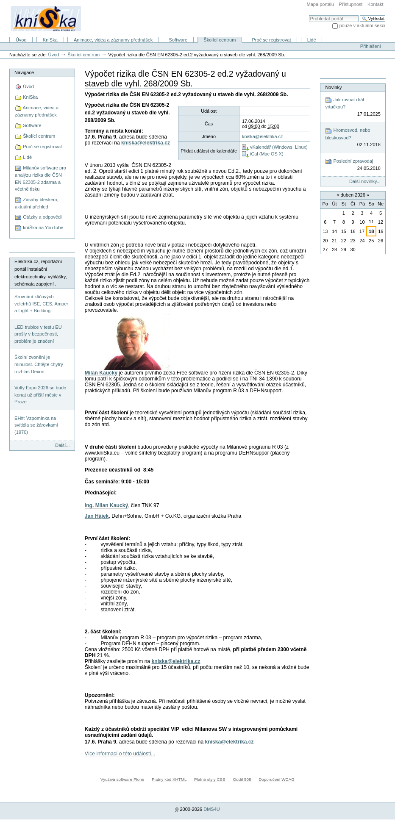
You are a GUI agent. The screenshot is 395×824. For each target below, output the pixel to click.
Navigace (24, 72)
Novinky (333, 87)
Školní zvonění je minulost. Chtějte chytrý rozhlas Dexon (38, 364)
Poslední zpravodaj (352, 165)
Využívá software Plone (122, 779)
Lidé (311, 39)
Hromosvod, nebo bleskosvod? (352, 138)
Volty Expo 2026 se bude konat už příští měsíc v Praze (40, 394)
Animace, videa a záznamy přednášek (113, 39)
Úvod (21, 39)
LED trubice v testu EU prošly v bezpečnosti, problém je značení (38, 334)
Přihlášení (370, 46)
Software (178, 39)
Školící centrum (219, 39)
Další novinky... (365, 181)
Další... (62, 445)
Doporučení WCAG (277, 779)
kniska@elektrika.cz (262, 136)
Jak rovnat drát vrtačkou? (352, 107)
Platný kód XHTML (169, 779)
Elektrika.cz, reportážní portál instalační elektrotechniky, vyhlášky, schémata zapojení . (40, 272)
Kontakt (375, 4)
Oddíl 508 (242, 779)
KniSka (50, 39)
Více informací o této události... (120, 754)
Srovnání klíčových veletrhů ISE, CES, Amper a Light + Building (41, 303)
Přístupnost (351, 4)
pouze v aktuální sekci (362, 25)
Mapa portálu (320, 4)
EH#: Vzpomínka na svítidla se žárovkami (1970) (36, 425)
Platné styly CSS (209, 779)
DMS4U (211, 809)
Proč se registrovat (271, 39)
